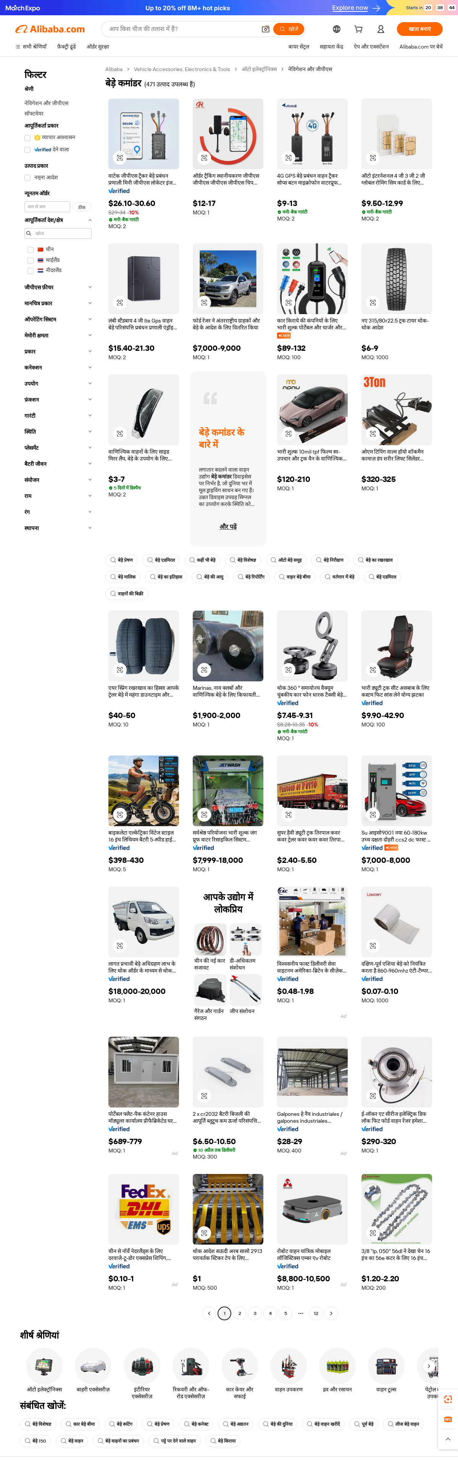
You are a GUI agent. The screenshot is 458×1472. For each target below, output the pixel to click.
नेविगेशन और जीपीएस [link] (310, 69)
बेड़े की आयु (210, 577)
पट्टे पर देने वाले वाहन (174, 1441)
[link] (448, 1399)
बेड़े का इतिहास (166, 577)
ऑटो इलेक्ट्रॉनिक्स (259, 69)
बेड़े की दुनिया (277, 1424)
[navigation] (58, 692)
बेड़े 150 (35, 1441)
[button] (265, 29)
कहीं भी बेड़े (202, 560)
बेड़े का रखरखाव (375, 560)
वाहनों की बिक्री (126, 594)
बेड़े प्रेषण (121, 560)
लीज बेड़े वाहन (403, 1424)
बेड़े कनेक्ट (196, 1424)
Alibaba (114, 69)
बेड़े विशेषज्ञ (243, 560)
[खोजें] (288, 29)
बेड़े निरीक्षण (330, 560)
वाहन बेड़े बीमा (294, 577)
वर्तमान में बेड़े (339, 577)
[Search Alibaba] (182, 29)
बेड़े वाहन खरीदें (323, 1424)
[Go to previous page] (209, 1313)
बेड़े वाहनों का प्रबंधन (118, 1441)
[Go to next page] (331, 1313)
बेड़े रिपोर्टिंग (251, 577)
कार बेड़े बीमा (80, 1424)
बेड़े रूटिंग (120, 1424)
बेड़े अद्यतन (235, 1424)
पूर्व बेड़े (363, 1424)
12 (316, 1313)
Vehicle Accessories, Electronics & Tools (182, 69)
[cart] (360, 30)
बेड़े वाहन (72, 1441)
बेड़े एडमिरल (161, 560)
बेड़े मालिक (122, 577)
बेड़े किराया (222, 1441)
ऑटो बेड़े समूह (286, 560)
